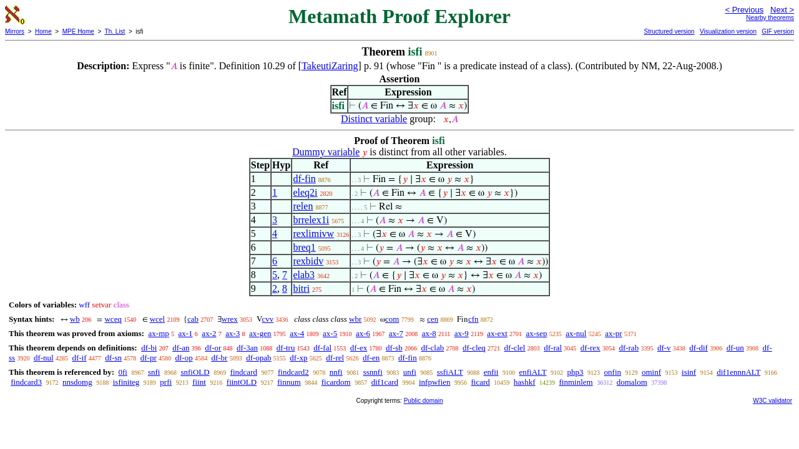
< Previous (744, 9)
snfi (154, 372)
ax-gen (260, 333)
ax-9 (461, 333)
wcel (157, 319)
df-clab (432, 347)
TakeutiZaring (329, 65)
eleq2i (305, 192)
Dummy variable (326, 152)
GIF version (778, 31)
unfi (409, 372)
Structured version (669, 31)
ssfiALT (450, 372)
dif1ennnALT (738, 372)
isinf (689, 372)
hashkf (525, 382)
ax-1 (186, 333)
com (392, 319)
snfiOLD (194, 372)
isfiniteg (126, 382)
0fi (122, 372)
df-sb (394, 347)
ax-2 (209, 333)
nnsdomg (77, 382)
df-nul (44, 357)
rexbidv (308, 261)
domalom (632, 382)
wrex (230, 319)
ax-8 (429, 333)
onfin (612, 372)
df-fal (322, 347)
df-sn (113, 357)
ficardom (336, 382)
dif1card (384, 382)
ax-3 (232, 333)
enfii (491, 372)
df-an (180, 347)
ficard (480, 382)
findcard (243, 372)
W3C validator (772, 400)
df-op (183, 357)
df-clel (515, 347)
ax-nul (576, 333)
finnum (289, 382)
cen (432, 319)
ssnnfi (373, 372)
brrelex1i (311, 220)
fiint (199, 382)
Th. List (115, 31)
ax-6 (363, 333)
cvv (268, 319)
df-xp (298, 357)
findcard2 (293, 372)
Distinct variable (374, 118)
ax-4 (297, 333)
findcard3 (26, 382)
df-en (371, 357)
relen (303, 206)
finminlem (576, 382)
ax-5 (330, 333)
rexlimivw (313, 233)
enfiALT (532, 372)
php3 (575, 372)
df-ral (553, 347)
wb (75, 319)
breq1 (304, 247)
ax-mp (159, 333)
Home (43, 31)
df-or (213, 347)
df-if (79, 357)
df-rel (335, 357)
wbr (355, 319)
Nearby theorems (770, 17)
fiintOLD (242, 382)
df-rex (590, 347)
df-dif (698, 347)
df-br (219, 357)
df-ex (358, 347)
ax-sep (536, 333)
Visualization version (728, 31)
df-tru (286, 347)
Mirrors (14, 31)
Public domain (423, 400)
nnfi (336, 372)
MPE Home (78, 31)
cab (193, 319)
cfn (473, 319)
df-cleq (474, 347)
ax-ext (497, 333)
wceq (112, 319)
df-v (664, 347)
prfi (166, 382)
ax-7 (396, 333)
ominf (651, 372)
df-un (735, 347)
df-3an (247, 347)
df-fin (304, 178)
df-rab (629, 347)
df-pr (148, 357)
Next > (782, 9)
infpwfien (435, 382)
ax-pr (613, 333)
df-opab (258, 357)
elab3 (304, 274)
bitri (301, 288)
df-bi (149, 347)
